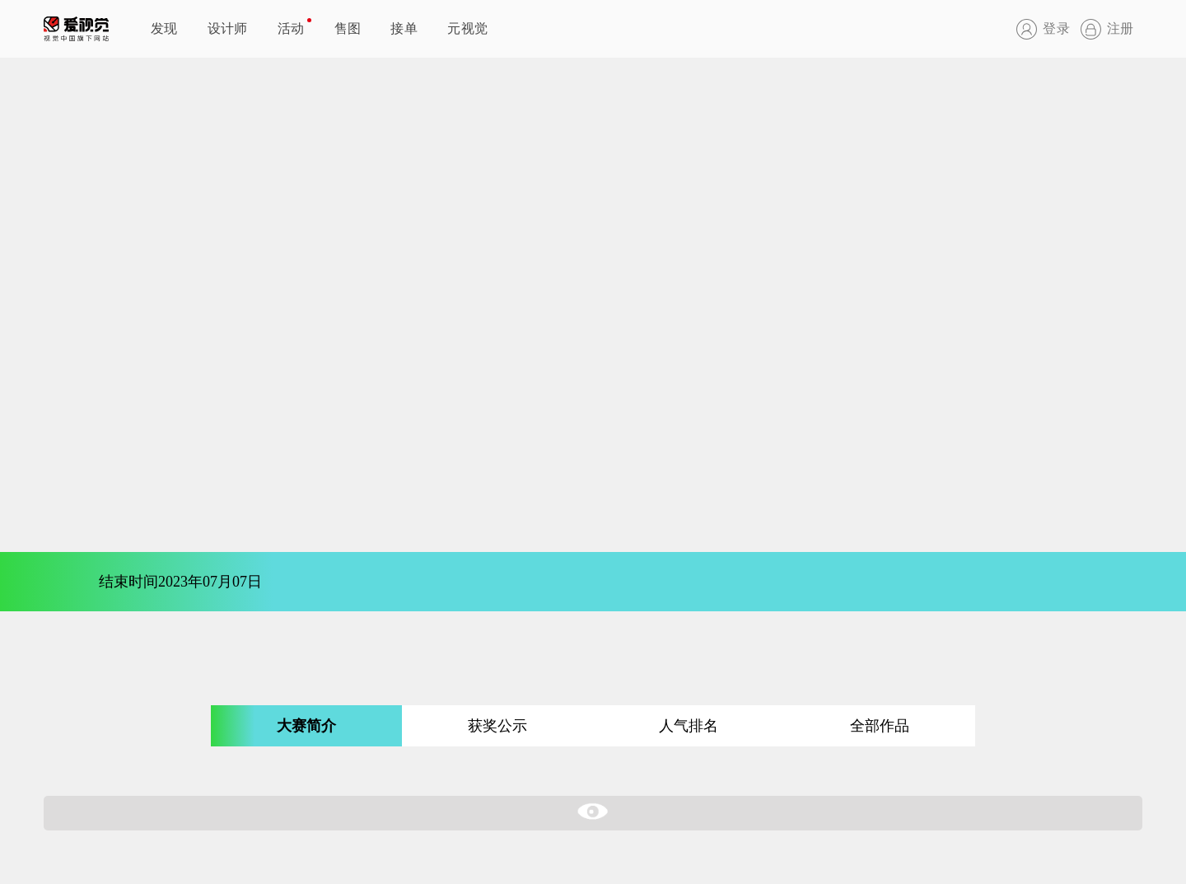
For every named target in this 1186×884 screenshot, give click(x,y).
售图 (348, 28)
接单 (404, 28)
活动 (291, 28)
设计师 (228, 28)
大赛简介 (306, 726)
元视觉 (467, 28)
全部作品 (879, 726)
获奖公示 (497, 726)
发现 (164, 28)
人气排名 (688, 726)
